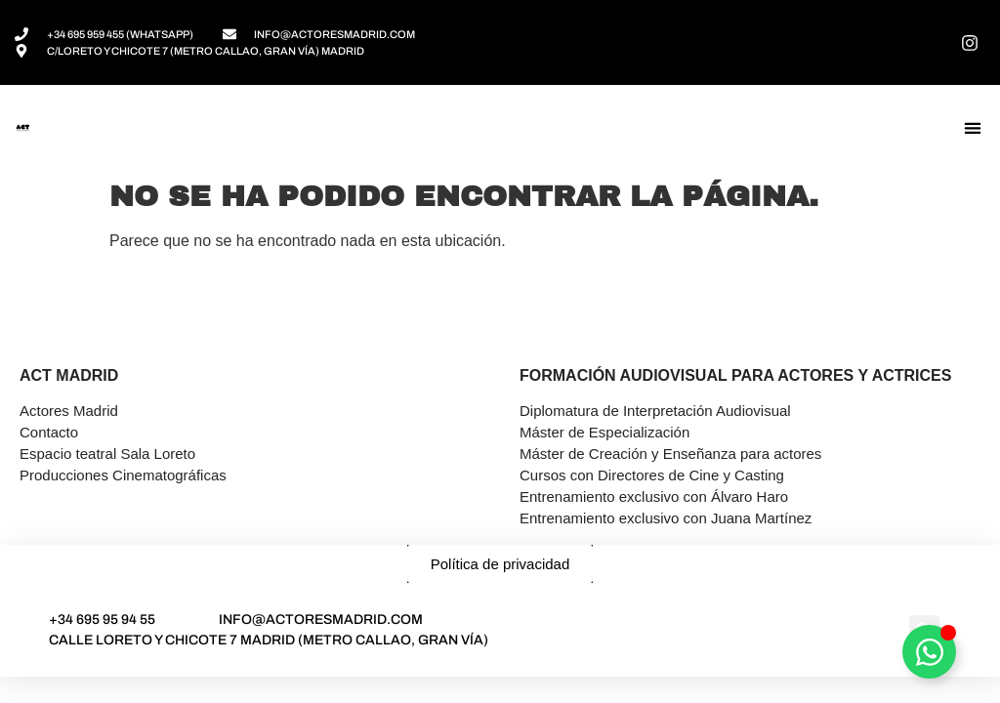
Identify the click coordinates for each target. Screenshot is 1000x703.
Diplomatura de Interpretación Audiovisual (655, 410)
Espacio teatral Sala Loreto (107, 453)
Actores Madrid (69, 410)
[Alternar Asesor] (929, 652)
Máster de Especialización (604, 432)
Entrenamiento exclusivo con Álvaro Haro (654, 496)
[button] (972, 128)
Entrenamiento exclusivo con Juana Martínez (666, 518)
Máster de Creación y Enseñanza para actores (670, 453)
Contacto (49, 432)
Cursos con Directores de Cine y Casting (652, 475)
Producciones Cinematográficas (123, 475)
